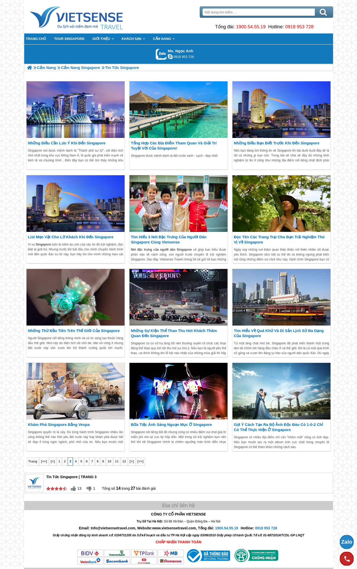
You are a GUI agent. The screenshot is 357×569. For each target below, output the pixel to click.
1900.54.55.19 (251, 26)
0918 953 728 (299, 26)
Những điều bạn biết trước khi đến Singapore (276, 143)
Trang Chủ (89, 16)
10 (109, 461)
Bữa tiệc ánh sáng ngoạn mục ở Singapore (171, 424)
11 (117, 461)
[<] (53, 461)
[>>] (140, 461)
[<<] (44, 461)
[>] (132, 461)
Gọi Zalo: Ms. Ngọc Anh (161, 54)
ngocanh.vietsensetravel (170, 56)
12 (124, 461)
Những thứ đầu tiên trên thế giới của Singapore (74, 330)
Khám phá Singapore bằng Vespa (59, 424)
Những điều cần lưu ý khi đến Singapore (66, 143)
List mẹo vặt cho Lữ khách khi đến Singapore (70, 237)
